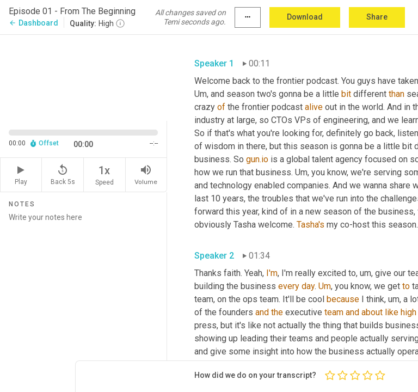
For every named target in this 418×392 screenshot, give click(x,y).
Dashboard (33, 23)
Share (377, 17)
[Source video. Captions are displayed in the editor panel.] (83, 77)
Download (305, 17)
